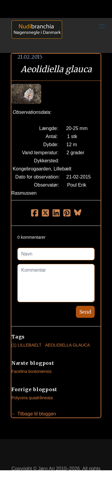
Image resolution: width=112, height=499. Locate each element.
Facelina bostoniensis (31, 371)
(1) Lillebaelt (26, 345)
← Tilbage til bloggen (33, 413)
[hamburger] (102, 26)
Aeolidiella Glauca (67, 345)
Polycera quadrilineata (32, 397)
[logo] (34, 35)
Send (85, 312)
